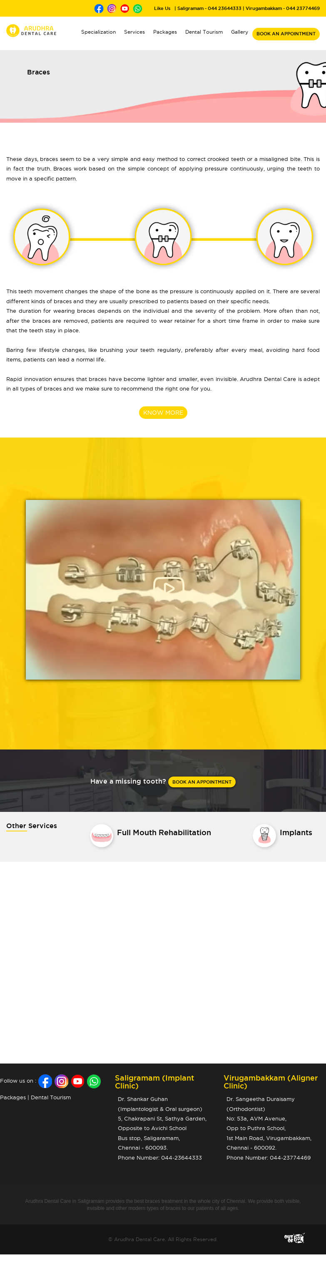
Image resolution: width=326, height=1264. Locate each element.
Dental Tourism (204, 32)
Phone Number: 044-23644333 (160, 1157)
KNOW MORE (163, 412)
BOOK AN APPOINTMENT (286, 33)
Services (136, 31)
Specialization (98, 32)
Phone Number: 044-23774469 (268, 1157)
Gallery (239, 32)
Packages (165, 32)
